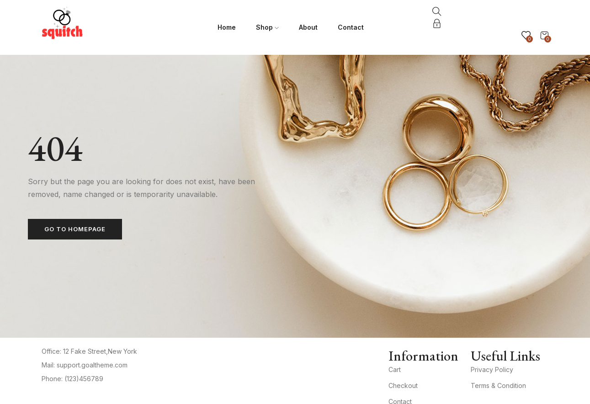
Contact (351, 27)
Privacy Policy (492, 369)
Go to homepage (75, 229)
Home (227, 27)
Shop (267, 27)
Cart (394, 369)
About (308, 27)
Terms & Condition (498, 385)
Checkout (403, 385)
